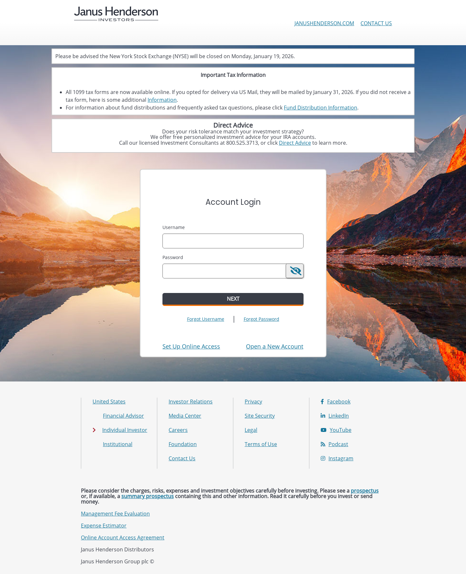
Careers (178, 429)
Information (162, 99)
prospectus (365, 490)
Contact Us (376, 23)
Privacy (253, 401)
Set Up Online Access (191, 346)
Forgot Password (261, 319)
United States (109, 401)
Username (173, 227)
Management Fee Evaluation (115, 513)
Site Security (260, 415)
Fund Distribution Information (320, 107)
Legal (251, 429)
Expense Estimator (104, 525)
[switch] (295, 271)
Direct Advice (295, 142)
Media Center (185, 415)
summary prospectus (147, 496)
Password (172, 257)
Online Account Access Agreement (122, 537)
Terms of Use (261, 444)
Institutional (117, 444)
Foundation (183, 444)
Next (233, 298)
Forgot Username (205, 319)
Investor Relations (191, 401)
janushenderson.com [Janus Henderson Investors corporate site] (324, 23)
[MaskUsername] (233, 241)
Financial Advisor (123, 415)
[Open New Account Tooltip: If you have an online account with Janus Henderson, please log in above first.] (274, 346)
